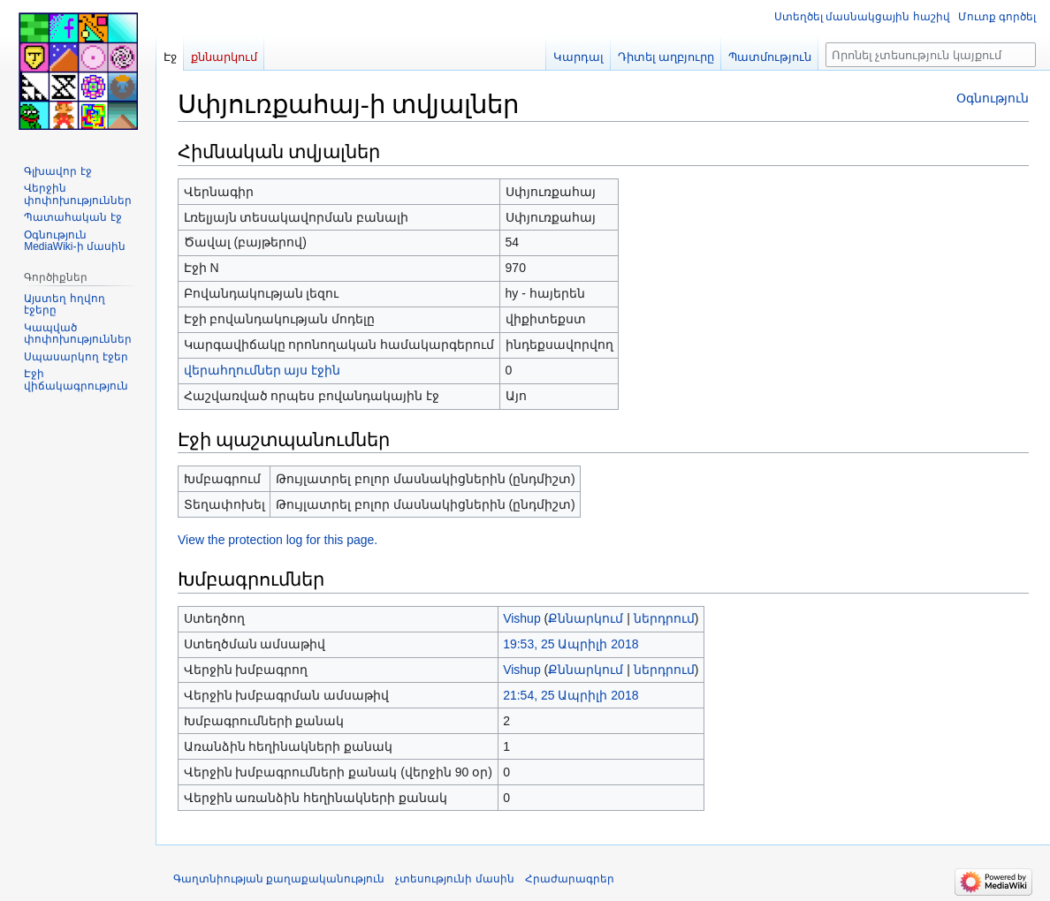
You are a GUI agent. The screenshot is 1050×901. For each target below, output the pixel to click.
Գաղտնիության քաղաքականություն (278, 879)
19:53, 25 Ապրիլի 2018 (570, 644)
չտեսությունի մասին (454, 879)
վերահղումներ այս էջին (262, 370)
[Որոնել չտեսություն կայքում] (931, 54)
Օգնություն (992, 98)
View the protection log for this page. (277, 540)
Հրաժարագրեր (569, 879)
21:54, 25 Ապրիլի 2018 (570, 695)
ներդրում (664, 618)
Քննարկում (585, 618)
